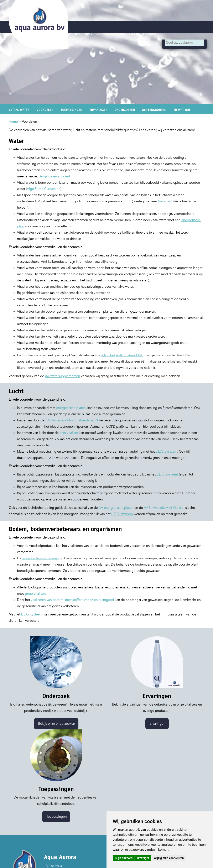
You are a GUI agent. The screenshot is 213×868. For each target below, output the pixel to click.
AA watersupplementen (62, 376)
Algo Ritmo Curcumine (43, 189)
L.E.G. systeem (166, 451)
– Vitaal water (53, 865)
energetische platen (71, 408)
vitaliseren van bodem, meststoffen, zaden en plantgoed (72, 600)
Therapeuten (70, 34)
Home (13, 121)
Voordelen (45, 110)
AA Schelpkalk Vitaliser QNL (122, 355)
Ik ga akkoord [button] (124, 858)
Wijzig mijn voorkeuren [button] (169, 858)
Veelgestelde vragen (121, 34)
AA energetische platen (116, 507)
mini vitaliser (68, 433)
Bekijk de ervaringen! (54, 176)
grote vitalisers (35, 593)
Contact (149, 34)
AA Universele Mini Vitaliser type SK (71, 420)
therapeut (165, 201)
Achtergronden (154, 110)
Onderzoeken (125, 110)
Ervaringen (98, 110)
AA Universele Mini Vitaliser (164, 507)
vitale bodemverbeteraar (40, 558)
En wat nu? (182, 110)
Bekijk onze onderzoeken (56, 723)
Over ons (92, 34)
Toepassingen (71, 110)
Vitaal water (19, 110)
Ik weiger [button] (143, 858)
